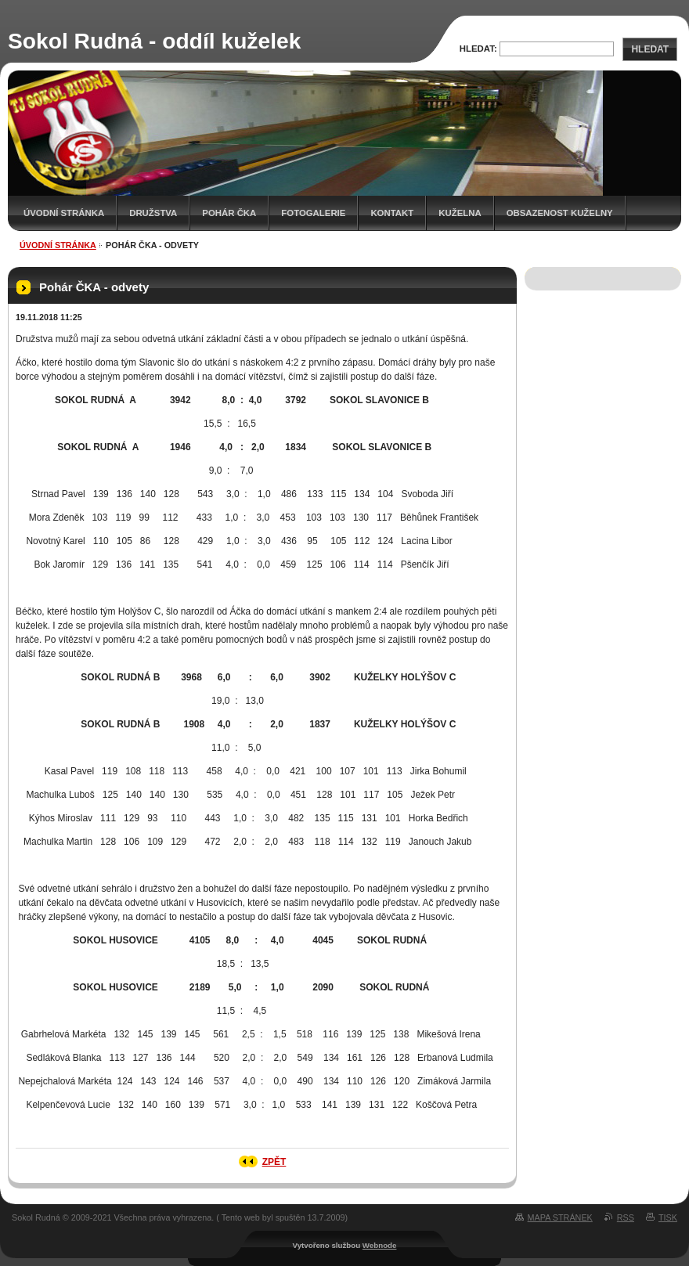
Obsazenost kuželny (560, 213)
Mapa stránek (560, 1217)
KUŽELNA (459, 213)
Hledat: (478, 48)
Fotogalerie (313, 213)
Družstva (153, 213)
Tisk (667, 1217)
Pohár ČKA (229, 213)
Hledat (650, 49)
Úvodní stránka (63, 213)
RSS (625, 1217)
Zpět (274, 1161)
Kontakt (391, 213)
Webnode (380, 1245)
